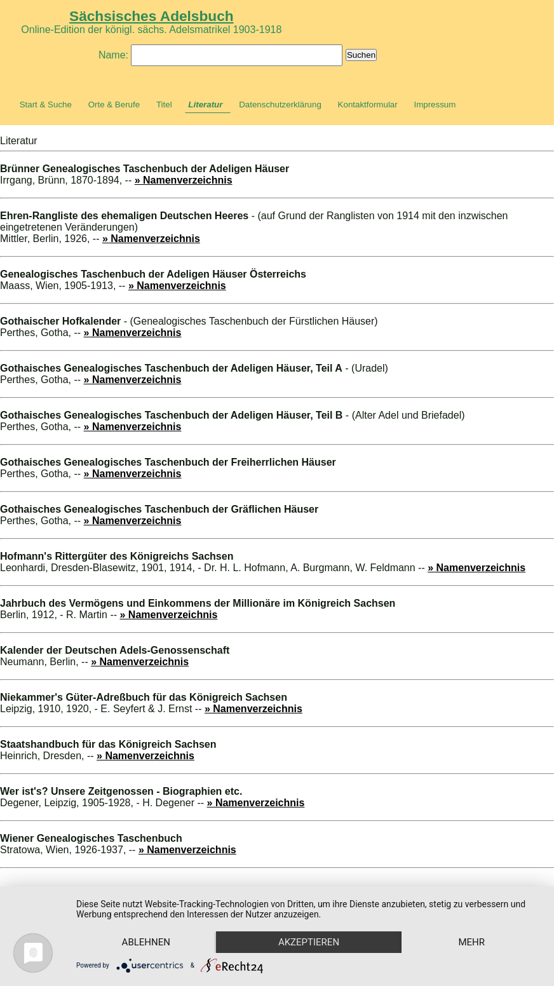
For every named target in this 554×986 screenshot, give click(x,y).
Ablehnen (146, 942)
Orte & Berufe (114, 104)
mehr (471, 942)
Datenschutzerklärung (280, 104)
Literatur (205, 104)
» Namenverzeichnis (184, 180)
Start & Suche (46, 104)
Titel (164, 104)
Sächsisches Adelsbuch (151, 16)
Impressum (435, 104)
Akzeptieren (308, 942)
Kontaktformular (368, 104)
